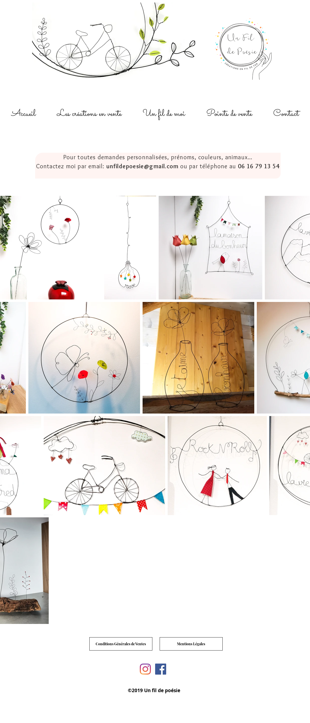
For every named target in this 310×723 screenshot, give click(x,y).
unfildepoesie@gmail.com (142, 166)
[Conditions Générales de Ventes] (120, 644)
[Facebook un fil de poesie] (160, 669)
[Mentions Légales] (191, 644)
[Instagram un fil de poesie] (145, 669)
